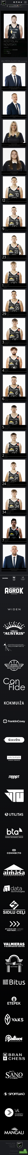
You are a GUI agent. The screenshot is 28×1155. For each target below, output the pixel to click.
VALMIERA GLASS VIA (10, 61)
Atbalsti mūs (23, 1152)
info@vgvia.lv (12, 1146)
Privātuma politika (14, 1151)
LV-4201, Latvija (12, 1145)
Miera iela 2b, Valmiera (10, 1143)
